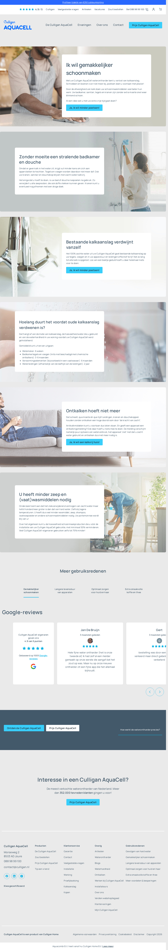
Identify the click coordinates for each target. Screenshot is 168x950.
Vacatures (99, 9)
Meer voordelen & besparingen (141, 880)
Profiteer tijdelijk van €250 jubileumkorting (83, 2)
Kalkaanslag (70, 886)
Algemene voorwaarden (85, 934)
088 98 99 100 (12, 861)
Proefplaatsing (71, 880)
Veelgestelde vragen (68, 9)
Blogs (97, 863)
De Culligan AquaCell (59, 25)
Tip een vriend (42, 868)
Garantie (68, 851)
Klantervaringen (103, 904)
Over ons (102, 25)
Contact (118, 25)
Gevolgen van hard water (138, 851)
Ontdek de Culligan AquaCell (24, 728)
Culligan (50, 9)
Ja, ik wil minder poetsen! (84, 107)
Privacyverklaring (107, 934)
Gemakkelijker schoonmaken (31, 591)
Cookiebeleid (124, 934)
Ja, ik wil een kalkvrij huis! (84, 442)
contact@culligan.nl (16, 867)
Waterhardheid (102, 868)
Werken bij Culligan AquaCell (109, 880)
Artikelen (86, 9)
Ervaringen (84, 25)
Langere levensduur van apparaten (65, 591)
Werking (68, 874)
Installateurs (101, 886)
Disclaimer (139, 934)
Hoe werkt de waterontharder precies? (140, 729)
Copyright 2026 (154, 934)
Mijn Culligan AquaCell (106, 909)
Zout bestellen (115, 9)
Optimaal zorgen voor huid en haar (100, 591)
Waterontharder (103, 857)
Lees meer (108, 946)
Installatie (69, 868)
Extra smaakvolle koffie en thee (134, 591)
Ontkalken (100, 874)
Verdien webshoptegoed (107, 898)
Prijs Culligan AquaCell (145, 25)
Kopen (67, 892)
